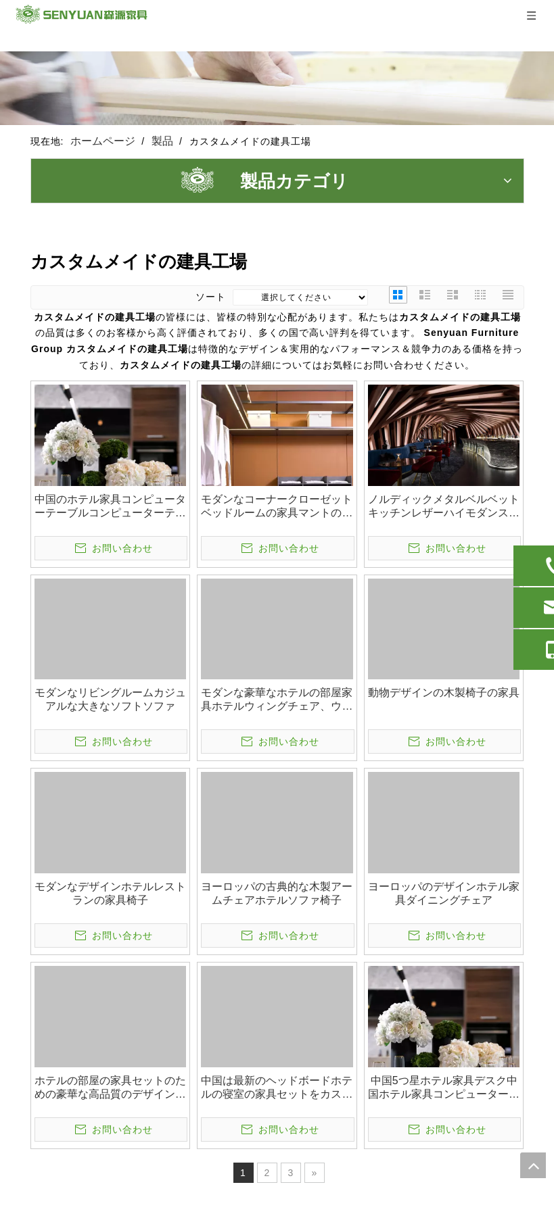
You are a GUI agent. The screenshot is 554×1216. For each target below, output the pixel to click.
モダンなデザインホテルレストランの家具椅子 (110, 893)
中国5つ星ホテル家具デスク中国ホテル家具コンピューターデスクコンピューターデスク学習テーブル (444, 1088)
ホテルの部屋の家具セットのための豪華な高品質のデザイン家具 (110, 1088)
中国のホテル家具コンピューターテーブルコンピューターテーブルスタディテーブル (110, 506)
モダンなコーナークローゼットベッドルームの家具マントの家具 (276, 506)
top (533, 1165)
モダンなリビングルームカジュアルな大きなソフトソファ (110, 699)
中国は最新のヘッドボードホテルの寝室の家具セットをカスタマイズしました (276, 1088)
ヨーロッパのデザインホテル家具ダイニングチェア (444, 893)
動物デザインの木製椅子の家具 (444, 692)
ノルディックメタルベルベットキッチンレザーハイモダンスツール (444, 506)
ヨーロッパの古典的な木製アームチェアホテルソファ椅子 (276, 893)
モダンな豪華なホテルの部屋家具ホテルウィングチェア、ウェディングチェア (276, 700)
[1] (277, 88)
